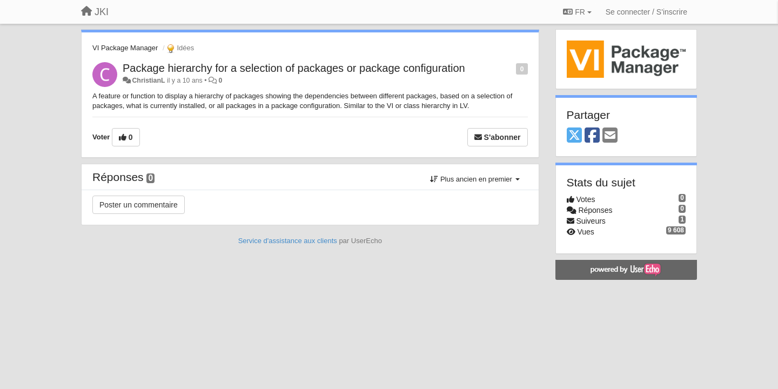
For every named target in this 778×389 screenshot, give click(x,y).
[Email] (610, 135)
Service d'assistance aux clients (287, 241)
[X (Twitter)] (574, 135)
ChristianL (148, 80)
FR (577, 12)
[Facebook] (592, 135)
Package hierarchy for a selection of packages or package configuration (294, 68)
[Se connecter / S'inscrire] (646, 12)
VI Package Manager (125, 48)
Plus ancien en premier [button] (474, 179)
